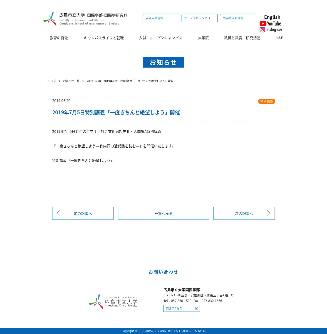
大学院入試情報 (233, 18)
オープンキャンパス (197, 18)
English (272, 17)
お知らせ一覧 (71, 81)
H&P (279, 37)
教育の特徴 (59, 37)
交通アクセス (174, 308)
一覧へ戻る (163, 213)
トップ (52, 81)
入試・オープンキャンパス (160, 37)
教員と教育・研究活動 (242, 37)
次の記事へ (244, 213)
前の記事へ (83, 213)
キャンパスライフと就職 (104, 37)
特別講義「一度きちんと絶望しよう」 (83, 160)
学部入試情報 (154, 18)
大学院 (203, 37)
